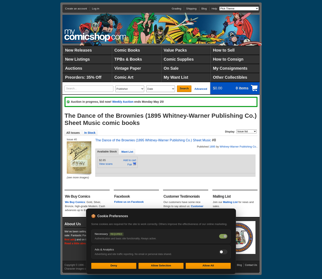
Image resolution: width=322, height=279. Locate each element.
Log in (95, 8)
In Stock (89, 132)
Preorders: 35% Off (83, 77)
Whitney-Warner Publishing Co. (238, 146)
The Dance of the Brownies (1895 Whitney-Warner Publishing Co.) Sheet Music (153, 140)
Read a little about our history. (83, 243)
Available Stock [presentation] (107, 151)
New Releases (78, 50)
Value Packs (175, 50)
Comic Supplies (179, 59)
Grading (176, 8)
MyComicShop (95, 35)
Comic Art (123, 77)
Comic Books (127, 50)
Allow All (208, 265)
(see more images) (78, 177)
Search (184, 88)
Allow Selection (161, 265)
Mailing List (230, 202)
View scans (106, 163)
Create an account (76, 8)
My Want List (176, 77)
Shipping (191, 8)
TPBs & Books (128, 59)
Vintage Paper (127, 68)
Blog (204, 8)
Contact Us (251, 265)
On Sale (171, 68)
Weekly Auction (122, 101)
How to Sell (224, 50)
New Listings (77, 59)
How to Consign (228, 59)
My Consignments (230, 68)
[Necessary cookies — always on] (223, 236)
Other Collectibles (230, 77)
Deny (113, 265)
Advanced (200, 89)
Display (230, 131)
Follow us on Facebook (129, 201)
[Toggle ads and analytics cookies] (223, 252)
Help (214, 8)
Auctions (73, 68)
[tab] (107, 152)
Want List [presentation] (127, 151)
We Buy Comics (75, 202)
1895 (212, 146)
